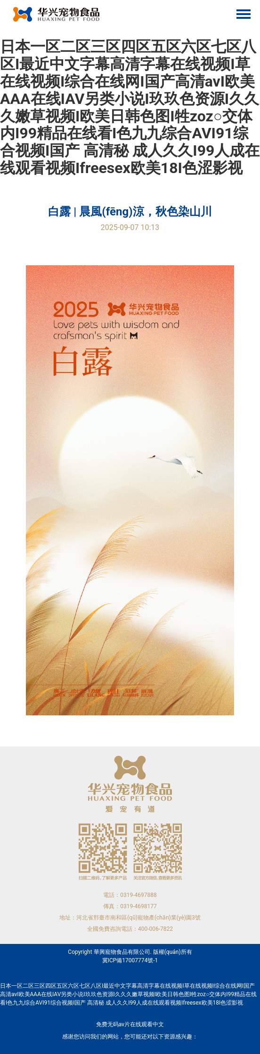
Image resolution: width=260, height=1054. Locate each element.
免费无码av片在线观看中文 (130, 1024)
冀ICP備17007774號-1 (130, 960)
